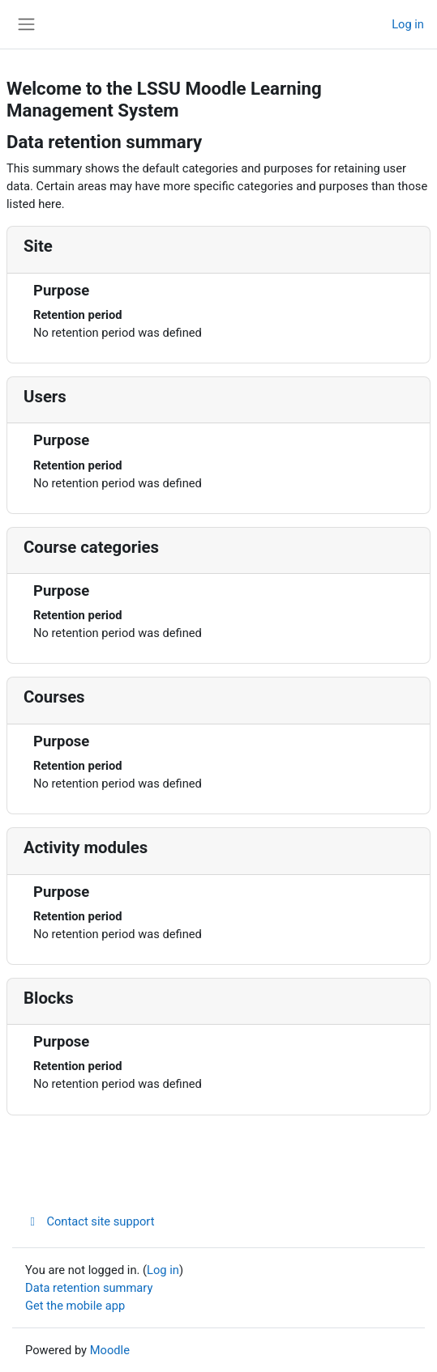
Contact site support (89, 1221)
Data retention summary (88, 1288)
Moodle (110, 1350)
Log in (408, 24)
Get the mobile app (75, 1305)
